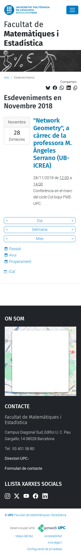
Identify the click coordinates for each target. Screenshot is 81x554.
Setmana (40, 229)
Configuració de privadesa (44, 549)
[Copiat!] (75, 88)
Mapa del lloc (24, 536)
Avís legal (54, 542)
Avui (12, 255)
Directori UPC (16, 458)
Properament (20, 261)
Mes (39, 238)
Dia (40, 220)
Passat (15, 248)
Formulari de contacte (23, 468)
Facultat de (31, 34)
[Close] (72, 10)
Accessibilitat (53, 536)
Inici (6, 77)
